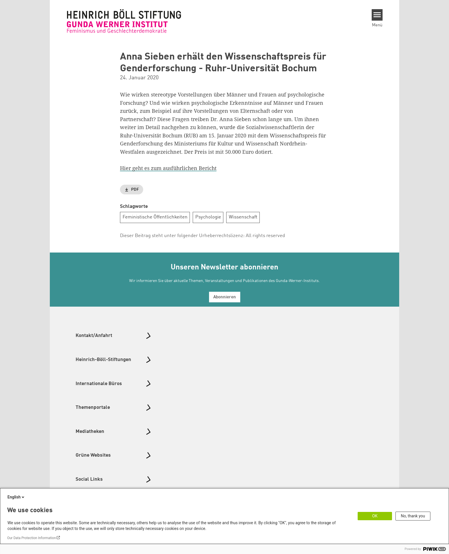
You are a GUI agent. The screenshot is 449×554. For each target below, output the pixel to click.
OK (374, 516)
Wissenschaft (243, 217)
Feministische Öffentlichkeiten (155, 217)
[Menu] (377, 15)
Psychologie (208, 217)
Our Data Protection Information (31, 538)
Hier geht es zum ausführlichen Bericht (168, 168)
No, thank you (413, 516)
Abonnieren (224, 297)
